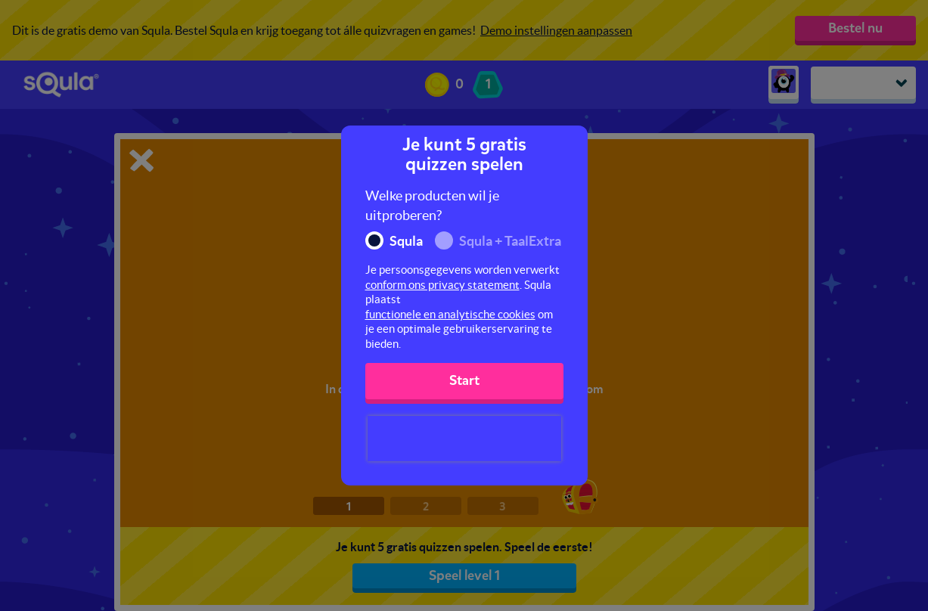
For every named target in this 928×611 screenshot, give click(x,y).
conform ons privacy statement (442, 284)
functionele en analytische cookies (450, 314)
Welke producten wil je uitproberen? (432, 205)
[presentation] (464, 438)
